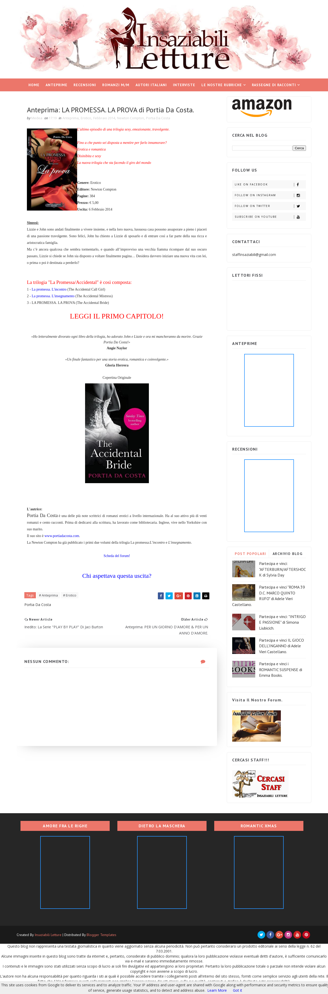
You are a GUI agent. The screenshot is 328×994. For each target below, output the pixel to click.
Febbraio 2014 (104, 118)
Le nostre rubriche (221, 85)
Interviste (184, 85)
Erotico (86, 118)
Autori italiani (151, 85)
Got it (237, 990)
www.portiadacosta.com (61, 536)
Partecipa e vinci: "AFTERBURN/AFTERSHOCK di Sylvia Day (282, 569)
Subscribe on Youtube (270, 217)
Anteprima (71, 118)
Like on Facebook (270, 184)
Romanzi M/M (115, 85)
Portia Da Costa (158, 118)
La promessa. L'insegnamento (53, 296)
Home (33, 85)
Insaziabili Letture (48, 934)
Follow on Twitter (270, 206)
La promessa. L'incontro (49, 289)
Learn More (217, 990)
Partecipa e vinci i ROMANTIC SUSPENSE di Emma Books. (280, 669)
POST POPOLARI (250, 553)
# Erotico (69, 595)
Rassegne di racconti (274, 85)
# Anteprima (48, 595)
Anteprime (56, 85)
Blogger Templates (101, 934)
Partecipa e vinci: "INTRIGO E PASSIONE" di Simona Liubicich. (282, 622)
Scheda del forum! (117, 556)
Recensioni (85, 85)
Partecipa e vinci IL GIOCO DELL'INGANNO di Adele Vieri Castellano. (281, 646)
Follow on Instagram (270, 195)
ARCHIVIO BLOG (288, 553)
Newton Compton (130, 118)
